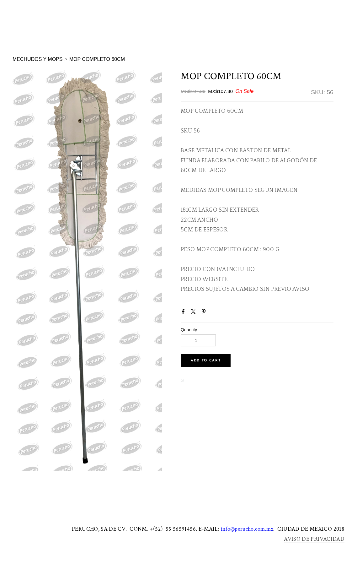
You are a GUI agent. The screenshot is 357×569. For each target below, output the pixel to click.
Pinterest (205, 313)
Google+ (215, 313)
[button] (206, 360)
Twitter (194, 313)
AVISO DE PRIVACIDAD (314, 539)
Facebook (184, 313)
